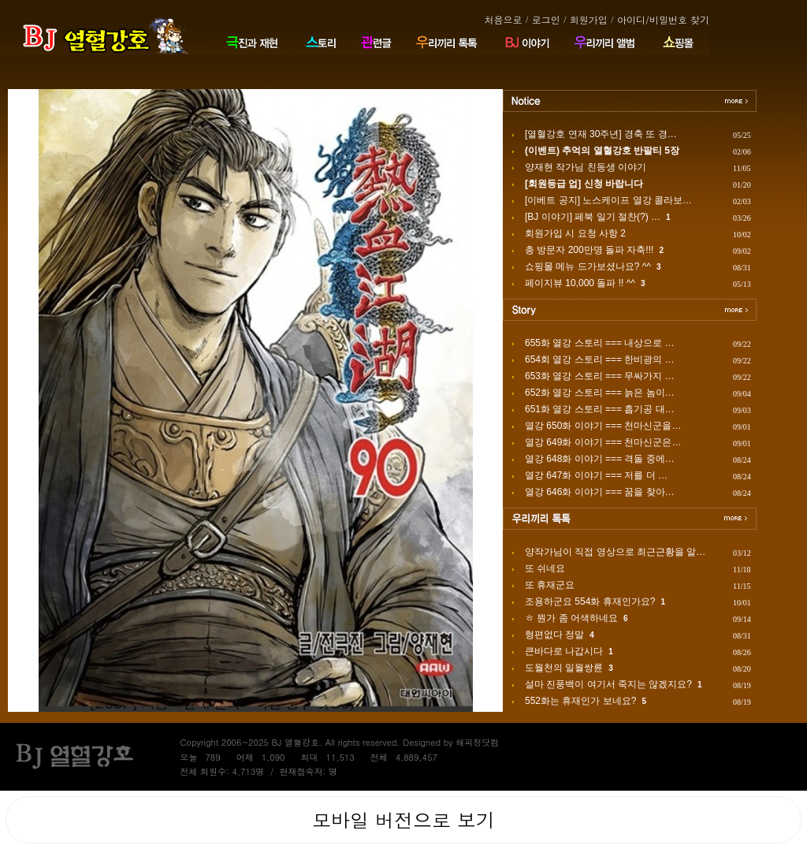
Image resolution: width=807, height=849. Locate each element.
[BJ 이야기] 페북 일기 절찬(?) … (592, 216)
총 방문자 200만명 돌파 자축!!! (589, 249)
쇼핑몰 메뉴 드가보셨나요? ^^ (588, 266)
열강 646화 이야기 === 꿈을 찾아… (600, 491)
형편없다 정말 (554, 634)
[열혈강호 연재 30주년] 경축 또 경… (601, 134)
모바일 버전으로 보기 (403, 819)
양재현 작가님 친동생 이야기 (585, 167)
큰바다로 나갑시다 (564, 651)
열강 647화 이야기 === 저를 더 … (596, 475)
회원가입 (589, 19)
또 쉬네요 (545, 568)
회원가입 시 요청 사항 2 (575, 233)
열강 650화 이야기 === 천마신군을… (603, 425)
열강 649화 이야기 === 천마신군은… (603, 442)
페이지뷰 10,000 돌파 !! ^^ (580, 283)
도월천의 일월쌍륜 (564, 667)
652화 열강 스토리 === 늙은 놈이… (600, 392)
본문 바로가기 (0, 0)
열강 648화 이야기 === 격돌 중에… (600, 458)
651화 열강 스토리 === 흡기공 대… (600, 409)
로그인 (546, 19)
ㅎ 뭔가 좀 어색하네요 (571, 618)
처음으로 (503, 19)
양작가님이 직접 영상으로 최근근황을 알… (615, 551)
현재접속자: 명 (308, 771)
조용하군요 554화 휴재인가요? (590, 601)
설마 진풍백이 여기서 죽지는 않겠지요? (608, 684)
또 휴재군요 (550, 584)
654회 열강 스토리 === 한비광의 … (600, 359)
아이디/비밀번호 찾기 (663, 19)
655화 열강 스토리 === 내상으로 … (600, 342)
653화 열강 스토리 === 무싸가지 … (600, 376)
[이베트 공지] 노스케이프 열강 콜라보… (608, 200)
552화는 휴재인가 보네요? (580, 700)
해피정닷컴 (477, 742)
